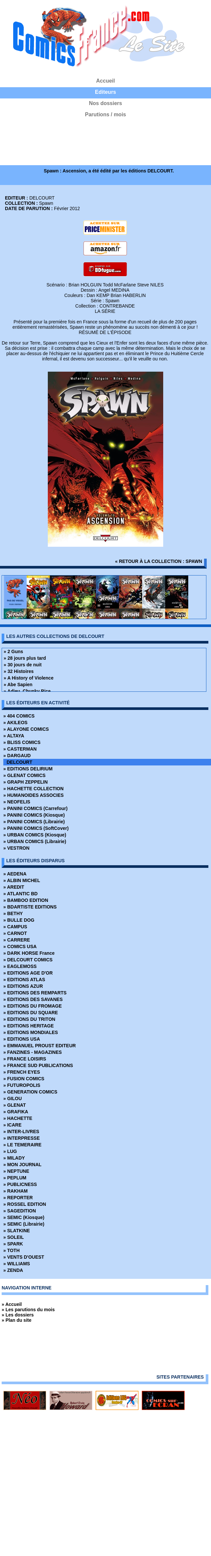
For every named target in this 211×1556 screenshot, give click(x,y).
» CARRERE (16, 940)
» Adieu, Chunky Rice (27, 691)
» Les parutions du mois (28, 1309)
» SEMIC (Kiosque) (23, 1217)
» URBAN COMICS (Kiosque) (34, 834)
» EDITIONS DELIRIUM (27, 768)
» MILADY (14, 1158)
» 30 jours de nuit (23, 664)
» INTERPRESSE (21, 1138)
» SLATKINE (16, 1230)
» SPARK (13, 1243)
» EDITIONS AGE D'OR (28, 973)
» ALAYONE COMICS (26, 729)
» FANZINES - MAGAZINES (32, 1052)
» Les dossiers (18, 1314)
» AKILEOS (15, 722)
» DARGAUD (17, 755)
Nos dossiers (105, 103)
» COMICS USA (20, 946)
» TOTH (11, 1250)
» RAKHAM (15, 1191)
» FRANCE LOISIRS (24, 1058)
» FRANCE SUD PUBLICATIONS (38, 1065)
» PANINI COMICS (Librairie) (34, 821)
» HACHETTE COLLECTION (33, 788)
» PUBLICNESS (20, 1184)
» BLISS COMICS (22, 742)
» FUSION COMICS (23, 1078)
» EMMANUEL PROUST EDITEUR (39, 1045)
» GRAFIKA (15, 1111)
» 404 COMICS (19, 716)
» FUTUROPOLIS (21, 1085)
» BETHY (13, 913)
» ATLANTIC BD (20, 893)
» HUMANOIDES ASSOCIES (33, 795)
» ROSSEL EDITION (24, 1204)
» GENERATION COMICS (30, 1091)
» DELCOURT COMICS (27, 959)
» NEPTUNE (16, 1171)
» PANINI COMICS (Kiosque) (34, 815)
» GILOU (12, 1098)
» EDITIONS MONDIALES (30, 1032)
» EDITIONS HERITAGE (28, 1025)
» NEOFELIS (16, 801)
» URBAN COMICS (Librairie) (34, 841)
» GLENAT (14, 1105)
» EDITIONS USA (21, 1039)
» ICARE (12, 1125)
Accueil (105, 81)
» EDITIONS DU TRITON (29, 1019)
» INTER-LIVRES (21, 1131)
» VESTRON (16, 848)
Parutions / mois (105, 114)
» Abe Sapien (18, 684)
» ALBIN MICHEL (21, 880)
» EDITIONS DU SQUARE (30, 1012)
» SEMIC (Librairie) (23, 1224)
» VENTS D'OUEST (23, 1257)
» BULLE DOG (18, 920)
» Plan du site (16, 1320)
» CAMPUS (15, 926)
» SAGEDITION (19, 1210)
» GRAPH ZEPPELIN (25, 782)
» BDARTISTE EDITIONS (30, 906)
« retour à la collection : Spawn (158, 561)
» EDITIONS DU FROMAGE (32, 1006)
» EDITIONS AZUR (23, 986)
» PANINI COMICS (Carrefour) (35, 808)
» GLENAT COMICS (24, 775)
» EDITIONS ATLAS (24, 979)
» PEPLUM (14, 1177)
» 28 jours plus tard (25, 658)
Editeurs (105, 92)
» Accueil (12, 1304)
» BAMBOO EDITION (25, 900)
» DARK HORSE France (29, 953)
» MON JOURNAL (22, 1164)
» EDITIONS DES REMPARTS (35, 992)
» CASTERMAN (20, 749)
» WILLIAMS (16, 1263)
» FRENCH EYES (21, 1072)
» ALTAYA (13, 735)
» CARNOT (15, 933)
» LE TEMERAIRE (22, 1144)
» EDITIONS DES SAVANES (33, 999)
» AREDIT (13, 887)
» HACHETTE (17, 1118)
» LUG (10, 1151)
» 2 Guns (13, 651)
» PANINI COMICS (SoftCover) (36, 828)
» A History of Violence (28, 678)
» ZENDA (13, 1270)
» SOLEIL (13, 1237)
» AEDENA (14, 873)
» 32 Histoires (19, 671)
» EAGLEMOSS (20, 966)
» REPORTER (18, 1197)
